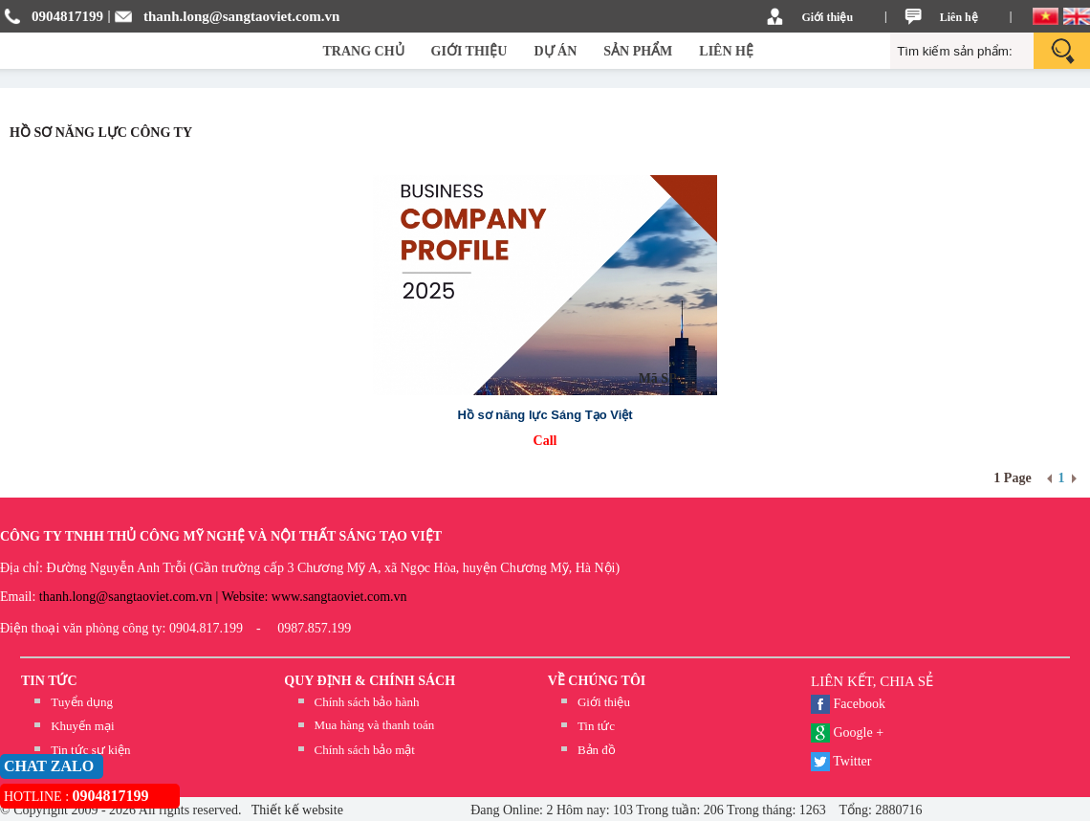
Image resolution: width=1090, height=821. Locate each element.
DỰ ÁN (555, 51)
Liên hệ (959, 17)
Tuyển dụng (82, 702)
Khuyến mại (82, 726)
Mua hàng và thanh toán (375, 725)
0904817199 (67, 16)
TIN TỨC (49, 681)
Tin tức (596, 726)
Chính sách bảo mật (365, 750)
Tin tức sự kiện (90, 750)
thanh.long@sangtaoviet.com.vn (241, 16)
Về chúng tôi (597, 681)
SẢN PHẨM (637, 51)
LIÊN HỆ (726, 51)
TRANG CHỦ (363, 51)
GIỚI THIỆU (469, 51)
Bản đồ (597, 750)
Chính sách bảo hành (367, 702)
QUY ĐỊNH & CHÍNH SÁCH (369, 681)
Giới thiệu (827, 17)
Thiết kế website (296, 810)
